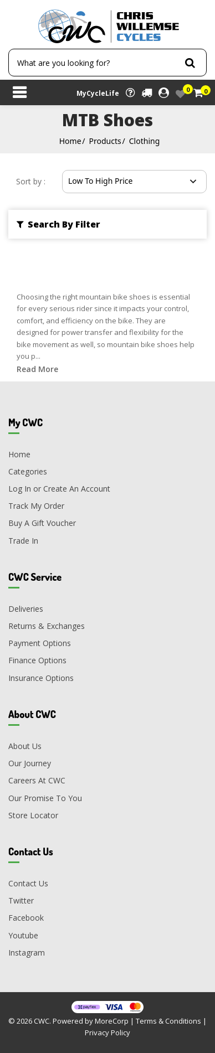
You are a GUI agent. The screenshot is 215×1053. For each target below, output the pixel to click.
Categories (27, 471)
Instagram (26, 952)
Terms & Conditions (168, 1021)
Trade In (23, 540)
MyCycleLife (97, 93)
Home (70, 141)
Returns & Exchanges (46, 626)
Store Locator (33, 815)
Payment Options (39, 643)
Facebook (26, 917)
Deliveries (25, 608)
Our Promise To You (45, 798)
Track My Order (36, 505)
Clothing (144, 141)
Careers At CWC (36, 780)
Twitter (21, 900)
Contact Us (28, 883)
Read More (37, 369)
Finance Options (37, 660)
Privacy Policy (107, 1032)
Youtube (23, 935)
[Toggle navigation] (19, 93)
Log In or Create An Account (59, 488)
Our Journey (29, 763)
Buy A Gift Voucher (42, 523)
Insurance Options (41, 678)
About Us (25, 746)
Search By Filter (58, 224)
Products (105, 141)
